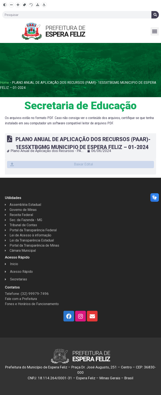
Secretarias (16, 279)
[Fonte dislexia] (24, 4)
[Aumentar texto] (18, 4)
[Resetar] (31, 4)
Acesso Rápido (19, 272)
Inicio (11, 264)
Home (4, 83)
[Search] (155, 14)
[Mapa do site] (37, 4)
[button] (155, 31)
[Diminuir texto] (11, 4)
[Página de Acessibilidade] (44, 4)
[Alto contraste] (4, 4)
